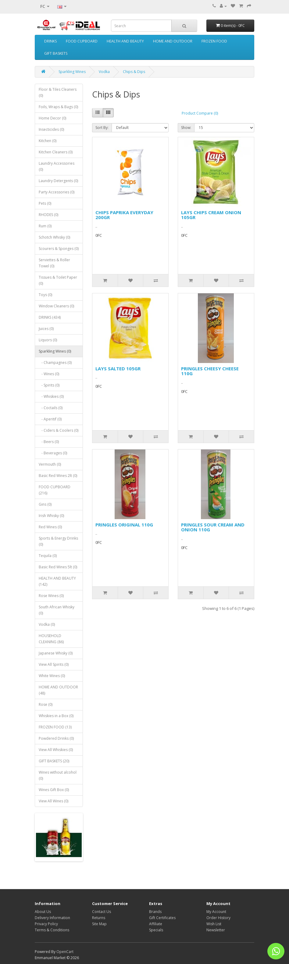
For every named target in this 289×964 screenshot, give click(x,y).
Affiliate (155, 923)
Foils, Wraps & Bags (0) (58, 106)
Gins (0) (45, 504)
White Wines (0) (52, 675)
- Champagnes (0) (55, 362)
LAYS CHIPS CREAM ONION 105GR (211, 215)
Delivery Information (52, 917)
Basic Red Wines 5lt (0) (58, 567)
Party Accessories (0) (56, 192)
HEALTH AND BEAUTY (125, 41)
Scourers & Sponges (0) (59, 248)
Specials (156, 930)
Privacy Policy (46, 923)
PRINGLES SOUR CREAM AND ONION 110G (212, 527)
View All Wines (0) (53, 801)
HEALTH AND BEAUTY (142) (57, 581)
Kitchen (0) (47, 140)
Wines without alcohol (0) (58, 775)
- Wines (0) (49, 373)
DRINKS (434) (50, 317)
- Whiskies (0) (51, 396)
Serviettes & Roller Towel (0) (54, 263)
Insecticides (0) (51, 129)
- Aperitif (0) (50, 419)
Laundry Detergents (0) (58, 180)
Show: (186, 127)
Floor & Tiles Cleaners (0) (58, 92)
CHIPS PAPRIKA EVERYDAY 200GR (124, 215)
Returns (98, 917)
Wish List (213, 923)
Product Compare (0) (200, 113)
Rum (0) (45, 226)
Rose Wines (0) (51, 595)
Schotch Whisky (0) (54, 237)
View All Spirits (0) (54, 664)
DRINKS (50, 41)
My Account (216, 911)
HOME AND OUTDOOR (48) (58, 690)
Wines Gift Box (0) (54, 789)
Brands (155, 911)
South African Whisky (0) (56, 610)
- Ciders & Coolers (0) (58, 430)
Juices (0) (46, 328)
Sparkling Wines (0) (55, 351)
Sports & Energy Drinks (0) (58, 541)
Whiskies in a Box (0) (56, 715)
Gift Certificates (162, 917)
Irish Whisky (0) (51, 515)
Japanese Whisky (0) (56, 653)
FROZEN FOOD (214, 41)
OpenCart (64, 951)
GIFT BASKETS (55, 53)
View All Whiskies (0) (56, 749)
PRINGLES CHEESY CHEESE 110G (210, 371)
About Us (43, 911)
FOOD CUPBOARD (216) (54, 490)
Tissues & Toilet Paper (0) (58, 280)
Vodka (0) (47, 624)
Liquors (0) (48, 340)
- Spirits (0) (49, 385)
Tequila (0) (48, 555)
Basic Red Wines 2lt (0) (58, 475)
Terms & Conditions (52, 930)
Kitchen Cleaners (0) (56, 152)
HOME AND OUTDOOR (172, 41)
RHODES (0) (48, 214)
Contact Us (101, 911)
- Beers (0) (49, 441)
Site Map (99, 923)
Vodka (104, 71)
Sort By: (102, 127)
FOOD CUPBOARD (82, 41)
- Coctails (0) (50, 407)
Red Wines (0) (50, 527)
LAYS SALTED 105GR (118, 368)
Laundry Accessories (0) (56, 166)
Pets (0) (45, 203)
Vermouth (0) (50, 464)
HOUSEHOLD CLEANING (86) (51, 638)
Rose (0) (45, 704)
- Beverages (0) (53, 453)
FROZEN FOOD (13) (55, 727)
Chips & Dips (134, 71)
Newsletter (215, 930)
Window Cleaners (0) (56, 306)
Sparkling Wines (72, 71)
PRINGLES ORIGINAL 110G (124, 525)
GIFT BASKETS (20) (54, 761)
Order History (218, 917)
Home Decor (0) (52, 118)
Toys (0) (45, 294)
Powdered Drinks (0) (56, 738)
